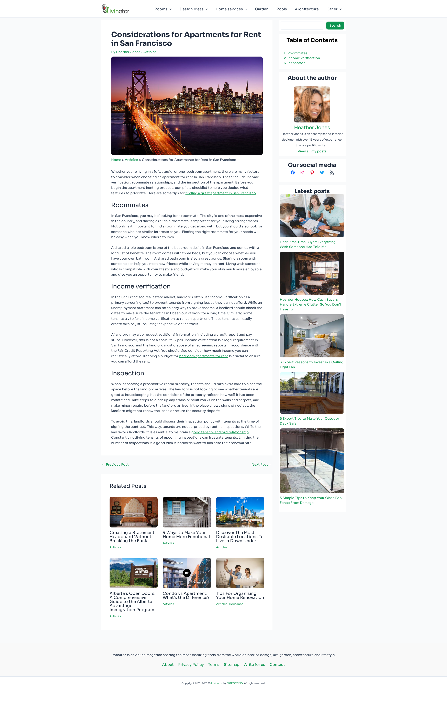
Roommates (298, 53)
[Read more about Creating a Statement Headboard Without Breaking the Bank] (134, 512)
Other (334, 9)
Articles (150, 52)
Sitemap (231, 664)
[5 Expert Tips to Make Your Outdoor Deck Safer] (312, 393)
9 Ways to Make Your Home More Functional (186, 534)
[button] (173, 9)
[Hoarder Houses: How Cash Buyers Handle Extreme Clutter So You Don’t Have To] (312, 273)
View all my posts (312, 151)
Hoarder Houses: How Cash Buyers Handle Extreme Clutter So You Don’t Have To (310, 304)
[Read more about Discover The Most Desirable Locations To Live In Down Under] (240, 512)
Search (335, 25)
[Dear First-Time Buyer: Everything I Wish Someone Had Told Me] (312, 215)
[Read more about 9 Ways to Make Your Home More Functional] (187, 512)
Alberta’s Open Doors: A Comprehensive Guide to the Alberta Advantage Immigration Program (132, 601)
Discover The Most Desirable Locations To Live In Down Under (240, 536)
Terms (214, 664)
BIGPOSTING (235, 683)
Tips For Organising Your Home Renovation (240, 595)
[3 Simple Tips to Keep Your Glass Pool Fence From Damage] (312, 460)
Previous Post (115, 464)
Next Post (262, 464)
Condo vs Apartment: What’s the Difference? (186, 595)
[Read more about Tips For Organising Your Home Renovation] (240, 573)
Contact (275, 664)
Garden (264, 9)
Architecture (308, 9)
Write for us (253, 664)
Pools (283, 9)
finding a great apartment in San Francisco (221, 193)
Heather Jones (312, 127)
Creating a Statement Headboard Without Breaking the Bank (132, 536)
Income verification (304, 58)
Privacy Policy (192, 664)
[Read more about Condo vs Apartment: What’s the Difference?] (187, 573)
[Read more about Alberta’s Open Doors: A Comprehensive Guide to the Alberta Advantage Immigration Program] (134, 573)
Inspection (296, 63)
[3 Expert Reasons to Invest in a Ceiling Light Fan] (312, 335)
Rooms (166, 9)
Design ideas (196, 9)
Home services (234, 9)
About (170, 664)
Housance (236, 604)
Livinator (216, 683)
